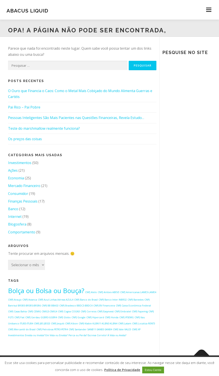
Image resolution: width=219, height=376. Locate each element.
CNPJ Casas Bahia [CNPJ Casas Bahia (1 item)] (17, 311)
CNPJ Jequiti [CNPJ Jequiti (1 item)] (57, 323)
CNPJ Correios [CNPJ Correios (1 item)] (88, 311)
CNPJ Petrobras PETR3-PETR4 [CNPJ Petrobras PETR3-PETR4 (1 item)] (52, 329)
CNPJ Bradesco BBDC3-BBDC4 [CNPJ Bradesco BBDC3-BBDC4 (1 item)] (75, 305)
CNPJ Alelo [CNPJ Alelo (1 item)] (91, 292)
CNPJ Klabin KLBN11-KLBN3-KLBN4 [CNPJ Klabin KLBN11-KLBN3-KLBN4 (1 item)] (98, 323)
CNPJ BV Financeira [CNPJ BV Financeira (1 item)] (104, 305)
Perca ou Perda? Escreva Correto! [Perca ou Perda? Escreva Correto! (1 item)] (87, 335)
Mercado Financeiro (24, 185)
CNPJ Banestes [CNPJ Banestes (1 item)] (136, 299)
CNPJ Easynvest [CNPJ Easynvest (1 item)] (105, 311)
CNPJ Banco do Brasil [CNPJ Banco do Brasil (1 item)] (86, 299)
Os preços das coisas (25, 138)
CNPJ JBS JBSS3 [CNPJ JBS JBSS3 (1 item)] (42, 323)
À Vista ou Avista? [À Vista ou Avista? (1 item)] (117, 335)
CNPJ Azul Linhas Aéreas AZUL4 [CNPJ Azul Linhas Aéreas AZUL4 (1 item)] (55, 299)
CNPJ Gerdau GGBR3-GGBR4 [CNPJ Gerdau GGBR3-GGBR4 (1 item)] (41, 317)
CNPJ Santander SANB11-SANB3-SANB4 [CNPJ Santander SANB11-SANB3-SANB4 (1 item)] (90, 329)
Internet (15, 216)
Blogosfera (17, 224)
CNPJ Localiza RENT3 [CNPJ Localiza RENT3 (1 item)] (143, 323)
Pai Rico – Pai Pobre (24, 107)
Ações (13, 170)
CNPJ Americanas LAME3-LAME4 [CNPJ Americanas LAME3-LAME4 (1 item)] (138, 292)
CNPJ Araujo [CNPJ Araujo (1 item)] (15, 299)
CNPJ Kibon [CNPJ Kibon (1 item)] (71, 323)
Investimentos (19, 162)
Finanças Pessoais (23, 201)
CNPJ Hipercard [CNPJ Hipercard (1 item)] (95, 317)
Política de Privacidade (122, 369)
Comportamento (21, 232)
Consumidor (18, 193)
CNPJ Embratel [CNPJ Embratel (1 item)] (123, 311)
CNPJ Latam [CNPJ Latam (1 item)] (124, 323)
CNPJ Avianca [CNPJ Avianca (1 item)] (29, 299)
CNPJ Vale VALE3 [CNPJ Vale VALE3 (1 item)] (122, 329)
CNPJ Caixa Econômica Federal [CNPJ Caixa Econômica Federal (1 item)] (133, 305)
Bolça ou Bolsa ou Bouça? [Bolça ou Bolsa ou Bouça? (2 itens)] (46, 290)
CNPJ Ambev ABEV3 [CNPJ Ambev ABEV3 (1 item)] (108, 292)
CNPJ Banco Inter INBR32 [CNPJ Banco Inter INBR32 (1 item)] (113, 299)
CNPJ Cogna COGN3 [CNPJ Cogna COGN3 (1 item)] (69, 311)
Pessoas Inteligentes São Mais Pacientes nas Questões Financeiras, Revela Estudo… (76, 117)
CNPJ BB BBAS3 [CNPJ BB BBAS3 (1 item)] (50, 305)
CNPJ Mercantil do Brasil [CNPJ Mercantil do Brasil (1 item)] (22, 329)
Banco (13, 208)
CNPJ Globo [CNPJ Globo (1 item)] (64, 317)
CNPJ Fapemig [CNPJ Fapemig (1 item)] (140, 311)
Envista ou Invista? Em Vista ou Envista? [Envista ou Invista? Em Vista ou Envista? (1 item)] (46, 335)
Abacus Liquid (27, 10)
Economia (16, 178)
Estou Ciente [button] (153, 370)
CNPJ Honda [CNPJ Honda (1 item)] (111, 317)
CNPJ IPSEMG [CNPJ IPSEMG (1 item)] (126, 317)
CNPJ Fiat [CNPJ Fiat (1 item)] (19, 317)
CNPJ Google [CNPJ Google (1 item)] (79, 317)
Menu (208, 9)
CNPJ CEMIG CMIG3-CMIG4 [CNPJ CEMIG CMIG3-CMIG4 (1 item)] (42, 311)
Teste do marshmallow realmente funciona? (44, 128)
